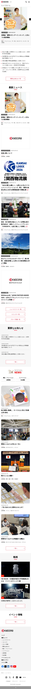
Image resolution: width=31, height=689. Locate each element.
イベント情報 (4, 662)
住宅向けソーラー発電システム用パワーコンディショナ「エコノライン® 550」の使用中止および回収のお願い (15, 69)
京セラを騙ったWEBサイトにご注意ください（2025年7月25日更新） (16, 53)
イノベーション (22, 377)
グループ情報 (5, 644)
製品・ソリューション (6, 41)
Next (30, 19)
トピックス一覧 (15, 314)
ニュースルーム (5, 5)
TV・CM (13, 41)
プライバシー (15, 681)
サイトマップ (22, 681)
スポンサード (19, 41)
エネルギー (12, 266)
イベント (16, 447)
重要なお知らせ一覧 (15, 78)
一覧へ (15, 362)
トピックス (4, 642)
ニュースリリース (6, 640)
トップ (2, 635)
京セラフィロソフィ (15, 510)
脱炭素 (7, 266)
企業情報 (3, 156)
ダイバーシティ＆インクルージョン (13, 542)
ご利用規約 (8, 681)
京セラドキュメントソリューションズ (20, 193)
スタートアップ (15, 415)
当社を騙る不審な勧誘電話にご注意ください (14, 61)
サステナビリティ (9, 447)
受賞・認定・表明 (9, 479)
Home (2, 672)
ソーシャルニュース (5, 657)
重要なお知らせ (5, 646)
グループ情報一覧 (15, 319)
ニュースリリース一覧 (15, 309)
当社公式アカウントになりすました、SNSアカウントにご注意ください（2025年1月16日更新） (15, 64)
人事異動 (8, 156)
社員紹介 (16, 479)
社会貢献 (3, 266)
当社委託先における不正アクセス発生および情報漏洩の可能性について (15, 57)
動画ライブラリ (4, 660)
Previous (1, 19)
